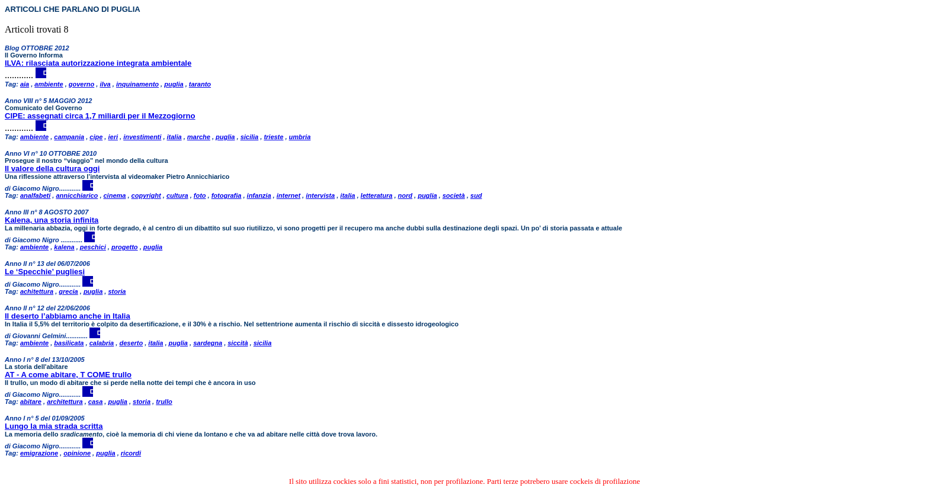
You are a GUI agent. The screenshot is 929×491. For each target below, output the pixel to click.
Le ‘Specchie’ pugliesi (45, 271)
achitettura (36, 291)
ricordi (131, 453)
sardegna (207, 342)
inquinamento (137, 84)
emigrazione (39, 453)
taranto (200, 84)
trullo (164, 401)
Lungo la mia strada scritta (53, 426)
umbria (300, 136)
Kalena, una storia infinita (51, 220)
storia (117, 291)
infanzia (259, 195)
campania (69, 136)
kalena (64, 247)
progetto (124, 247)
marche (198, 136)
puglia (173, 84)
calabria (101, 342)
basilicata (69, 342)
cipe (95, 136)
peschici (93, 247)
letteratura (377, 195)
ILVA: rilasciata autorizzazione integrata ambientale (98, 63)
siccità (238, 342)
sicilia (250, 136)
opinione (77, 453)
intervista (320, 195)
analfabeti (35, 195)
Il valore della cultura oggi (52, 168)
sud (476, 195)
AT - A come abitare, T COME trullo (68, 374)
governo (81, 84)
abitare (30, 401)
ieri (113, 136)
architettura (65, 401)
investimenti (142, 136)
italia (174, 136)
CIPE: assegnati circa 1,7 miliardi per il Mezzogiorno (100, 115)
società (454, 195)
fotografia (227, 195)
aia (24, 84)
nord (405, 195)
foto (200, 195)
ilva (105, 84)
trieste (273, 136)
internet (288, 195)
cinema (115, 195)
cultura (177, 195)
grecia (68, 291)
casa (95, 401)
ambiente (48, 84)
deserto (131, 342)
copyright (146, 195)
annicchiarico (77, 195)
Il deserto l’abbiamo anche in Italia (67, 316)
